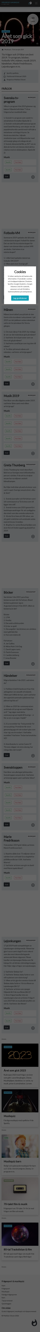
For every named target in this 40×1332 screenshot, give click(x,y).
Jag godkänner (20, 298)
